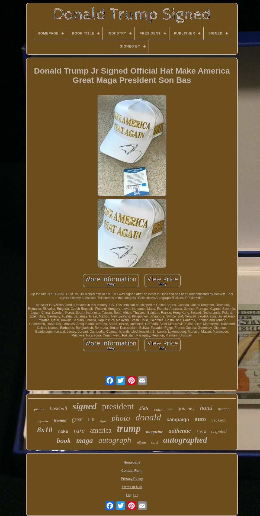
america (100, 430)
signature (43, 421)
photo (120, 417)
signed (85, 406)
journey (186, 408)
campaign (177, 419)
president (118, 406)
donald (148, 417)
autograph (114, 440)
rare (79, 430)
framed (60, 420)
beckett (218, 421)
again (157, 409)
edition (141, 443)
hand (206, 407)
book (64, 441)
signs (103, 421)
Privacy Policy (132, 479)
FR (135, 495)
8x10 (44, 430)
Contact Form (132, 471)
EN (128, 495)
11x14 (201, 432)
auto (200, 419)
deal (170, 409)
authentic (180, 430)
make (63, 431)
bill (91, 419)
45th (143, 408)
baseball (58, 408)
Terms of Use (132, 487)
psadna (224, 409)
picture (39, 409)
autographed (185, 440)
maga (84, 440)
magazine (154, 431)
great (77, 419)
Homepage (132, 462)
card (154, 443)
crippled (219, 431)
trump (129, 428)
